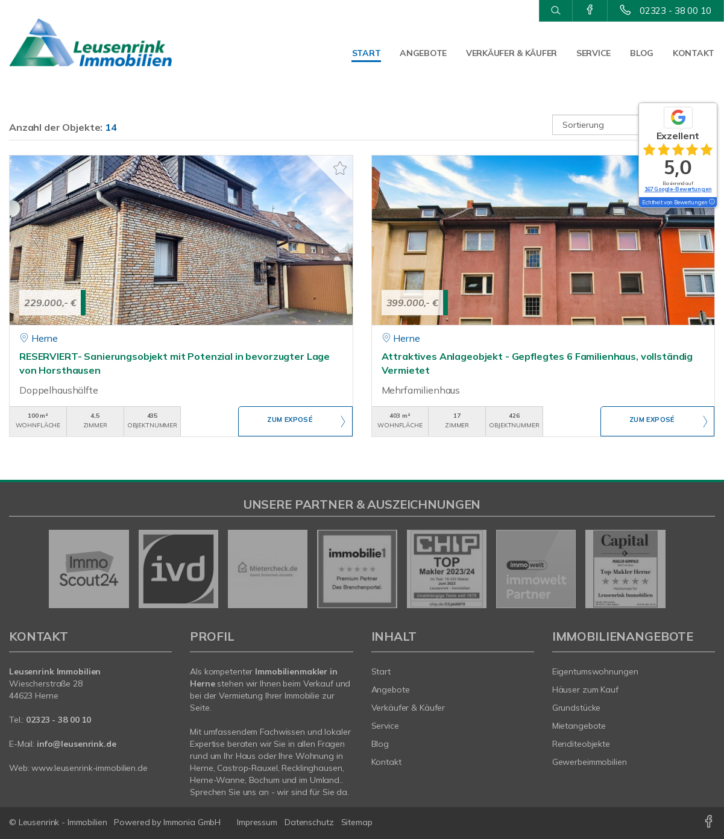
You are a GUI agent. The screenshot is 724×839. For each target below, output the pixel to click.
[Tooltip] (711, 202)
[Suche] (555, 11)
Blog (641, 53)
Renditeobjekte (581, 743)
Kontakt (693, 53)
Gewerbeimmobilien (589, 761)
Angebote (423, 53)
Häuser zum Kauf (585, 689)
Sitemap (357, 822)
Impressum (257, 822)
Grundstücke (576, 707)
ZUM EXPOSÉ (290, 422)
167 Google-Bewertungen (678, 189)
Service (593, 53)
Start (366, 53)
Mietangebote (579, 725)
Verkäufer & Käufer (511, 53)
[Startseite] (90, 42)
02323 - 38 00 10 (675, 10)
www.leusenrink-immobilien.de (89, 767)
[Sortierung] (633, 125)
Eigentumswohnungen (595, 671)
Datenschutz (309, 822)
